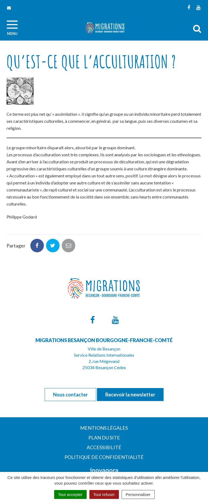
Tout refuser (104, 494)
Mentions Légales (104, 428)
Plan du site (104, 438)
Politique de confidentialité (104, 457)
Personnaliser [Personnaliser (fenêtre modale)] (138, 494)
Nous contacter (70, 395)
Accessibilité (104, 447)
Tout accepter (70, 494)
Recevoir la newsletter (130, 395)
